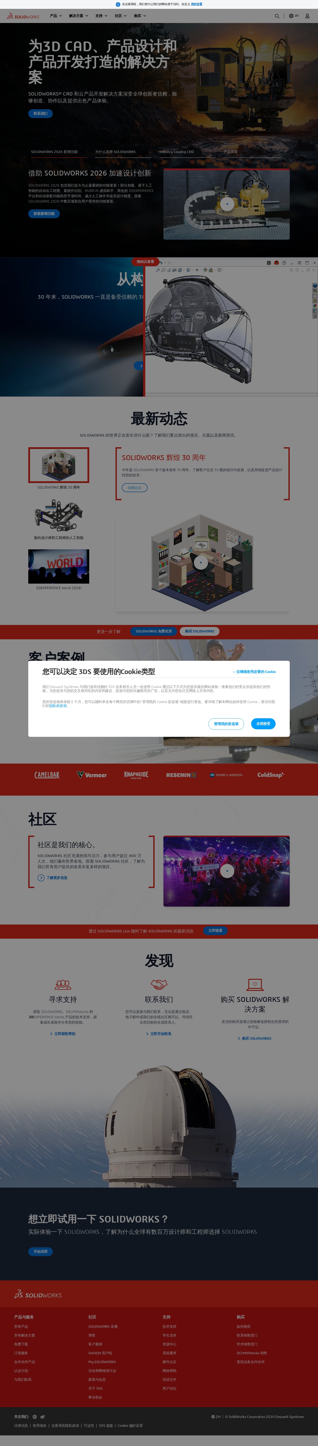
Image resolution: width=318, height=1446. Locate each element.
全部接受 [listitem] (263, 724)
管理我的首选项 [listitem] (226, 724)
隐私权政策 (58, 706)
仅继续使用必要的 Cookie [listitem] (256, 672)
